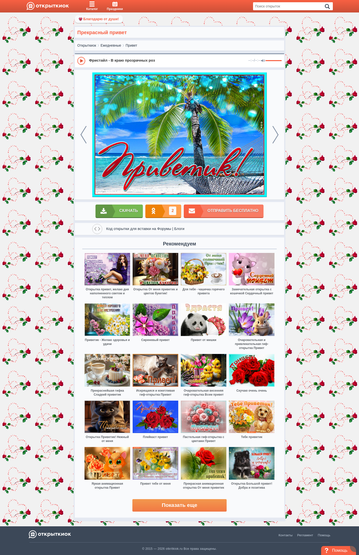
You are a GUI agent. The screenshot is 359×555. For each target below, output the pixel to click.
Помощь (324, 535)
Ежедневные (110, 45)
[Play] (81, 61)
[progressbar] (274, 61)
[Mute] (263, 60)
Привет (131, 45)
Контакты (285, 535)
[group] (179, 60)
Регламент (305, 535)
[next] (275, 134)
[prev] (83, 134)
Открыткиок (86, 45)
